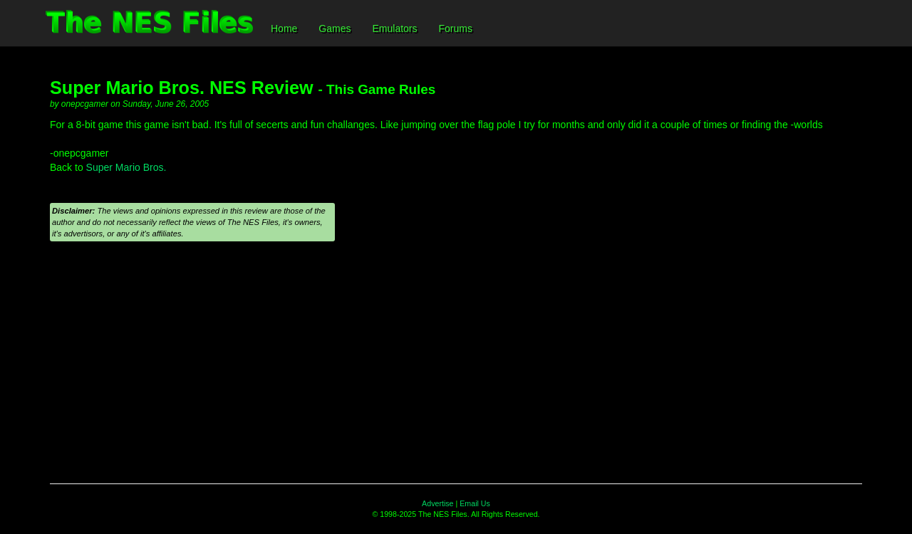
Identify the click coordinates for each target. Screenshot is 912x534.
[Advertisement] (456, 369)
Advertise (437, 503)
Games (334, 28)
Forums (455, 28)
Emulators (394, 28)
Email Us (475, 503)
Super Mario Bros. (126, 167)
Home (284, 28)
